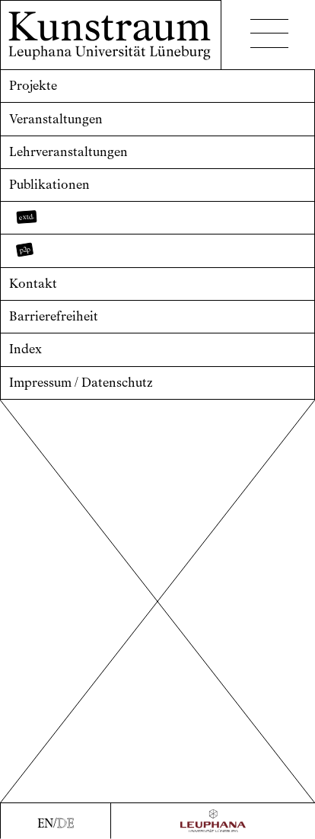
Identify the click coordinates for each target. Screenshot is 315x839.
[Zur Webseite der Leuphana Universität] (213, 820)
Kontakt (33, 283)
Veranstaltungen (56, 119)
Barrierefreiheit (53, 316)
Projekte (33, 85)
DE (65, 823)
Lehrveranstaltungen (68, 152)
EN (45, 823)
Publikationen (49, 184)
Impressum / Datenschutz (81, 382)
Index (25, 349)
